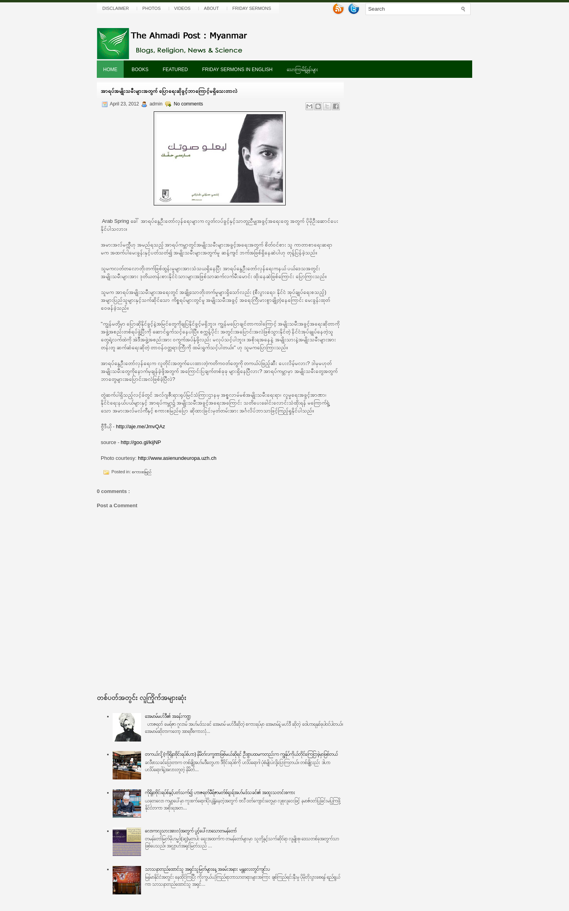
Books (140, 69)
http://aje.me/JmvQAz (140, 426)
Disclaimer (115, 8)
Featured (175, 69)
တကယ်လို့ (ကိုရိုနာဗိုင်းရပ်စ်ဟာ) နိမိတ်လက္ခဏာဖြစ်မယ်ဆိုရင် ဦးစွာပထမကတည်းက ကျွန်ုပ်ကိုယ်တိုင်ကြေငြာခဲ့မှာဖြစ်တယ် (241, 754)
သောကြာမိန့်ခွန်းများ (302, 69)
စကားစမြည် (141, 471)
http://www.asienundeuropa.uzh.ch (177, 458)
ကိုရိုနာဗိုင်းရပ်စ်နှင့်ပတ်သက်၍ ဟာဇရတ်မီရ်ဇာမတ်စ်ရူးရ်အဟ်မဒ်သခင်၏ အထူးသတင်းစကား (220, 792)
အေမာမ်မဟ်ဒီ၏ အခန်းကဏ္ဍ (168, 716)
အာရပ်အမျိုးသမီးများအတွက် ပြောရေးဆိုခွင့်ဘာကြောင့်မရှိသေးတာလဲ (169, 91)
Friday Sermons (251, 8)
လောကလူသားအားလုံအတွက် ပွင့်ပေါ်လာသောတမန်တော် (191, 831)
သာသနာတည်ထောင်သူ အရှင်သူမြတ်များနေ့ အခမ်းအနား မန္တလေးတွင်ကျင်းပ (207, 869)
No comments (188, 104)
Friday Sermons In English (237, 69)
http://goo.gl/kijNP (141, 442)
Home (110, 69)
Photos (151, 8)
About (211, 8)
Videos (182, 8)
